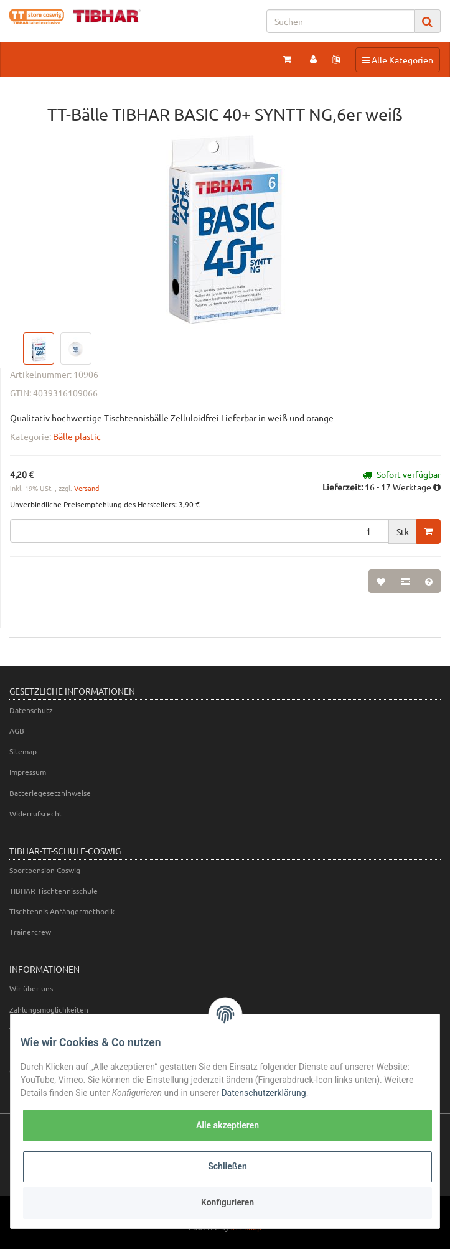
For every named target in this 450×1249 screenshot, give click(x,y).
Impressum (27, 772)
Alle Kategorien (397, 59)
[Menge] (199, 531)
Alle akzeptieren (227, 1125)
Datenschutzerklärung (263, 1093)
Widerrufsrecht (35, 813)
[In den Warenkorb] (428, 531)
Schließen (227, 1166)
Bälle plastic (77, 436)
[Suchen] (340, 21)
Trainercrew (30, 932)
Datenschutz (31, 710)
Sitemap (23, 751)
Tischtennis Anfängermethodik (62, 911)
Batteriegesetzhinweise (50, 793)
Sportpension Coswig (44, 870)
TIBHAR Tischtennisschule (53, 891)
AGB (16, 731)
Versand (86, 488)
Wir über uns (31, 988)
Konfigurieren (227, 1202)
